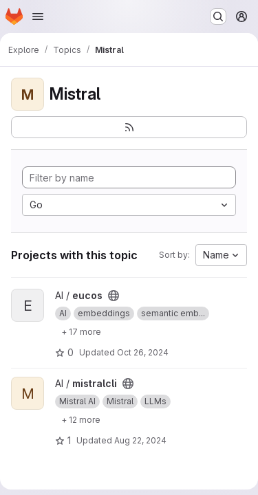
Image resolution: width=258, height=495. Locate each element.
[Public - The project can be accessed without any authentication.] (113, 295)
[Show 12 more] (81, 419)
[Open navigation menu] (38, 17)
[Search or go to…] (218, 16)
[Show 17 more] (81, 331)
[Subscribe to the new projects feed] (129, 127)
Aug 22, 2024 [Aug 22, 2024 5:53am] (140, 440)
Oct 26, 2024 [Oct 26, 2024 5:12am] (143, 352)
